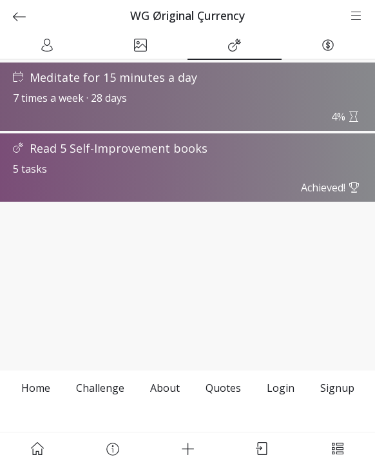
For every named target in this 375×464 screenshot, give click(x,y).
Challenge (100, 388)
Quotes (223, 388)
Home (35, 388)
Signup (337, 388)
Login (280, 388)
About (165, 388)
